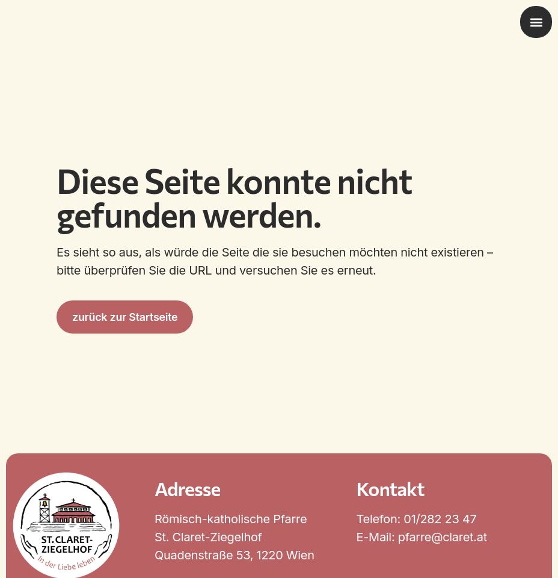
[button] (536, 22)
